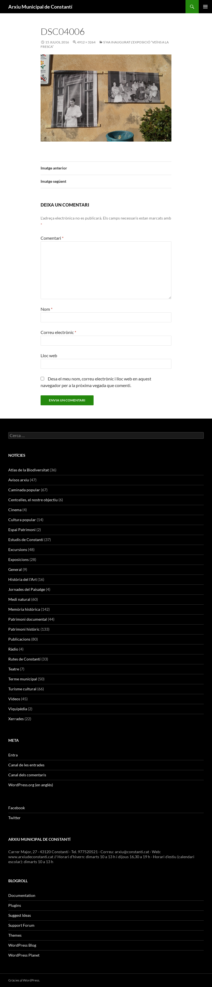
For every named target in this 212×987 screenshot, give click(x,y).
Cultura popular (22, 519)
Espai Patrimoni (22, 529)
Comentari (52, 238)
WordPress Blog (22, 945)
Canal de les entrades (26, 765)
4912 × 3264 (86, 42)
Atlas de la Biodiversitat (28, 470)
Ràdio (13, 649)
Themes (15, 935)
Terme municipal (22, 679)
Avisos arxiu (18, 479)
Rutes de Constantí (24, 659)
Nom (46, 309)
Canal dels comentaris (27, 774)
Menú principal (205, 6)
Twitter (14, 817)
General (15, 569)
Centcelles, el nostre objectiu (33, 499)
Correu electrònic (58, 332)
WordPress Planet (23, 955)
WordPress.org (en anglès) (30, 784)
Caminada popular (24, 489)
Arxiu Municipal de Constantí (40, 7)
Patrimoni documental (27, 619)
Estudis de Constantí (25, 539)
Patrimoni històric (24, 629)
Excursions (17, 549)
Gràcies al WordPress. (24, 980)
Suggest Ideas (19, 915)
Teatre (13, 669)
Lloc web (49, 355)
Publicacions (19, 639)
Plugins (14, 905)
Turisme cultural (22, 688)
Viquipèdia (17, 708)
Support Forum (21, 925)
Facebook (16, 807)
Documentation (21, 895)
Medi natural (19, 599)
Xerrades (16, 718)
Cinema (15, 509)
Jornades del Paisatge (26, 589)
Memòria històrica (24, 609)
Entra (13, 755)
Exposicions (18, 559)
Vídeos (14, 698)
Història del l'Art (22, 579)
